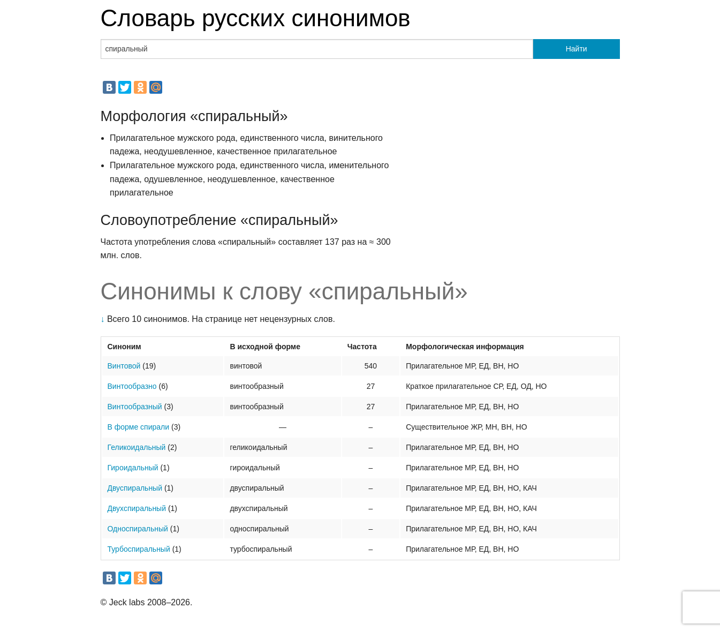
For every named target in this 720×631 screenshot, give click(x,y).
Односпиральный (138, 528)
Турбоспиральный (139, 549)
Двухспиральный (137, 508)
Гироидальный (133, 467)
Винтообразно (132, 386)
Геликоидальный (137, 447)
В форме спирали (139, 427)
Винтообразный (135, 406)
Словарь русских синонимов (256, 18)
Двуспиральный (135, 488)
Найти (576, 48)
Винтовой (124, 366)
